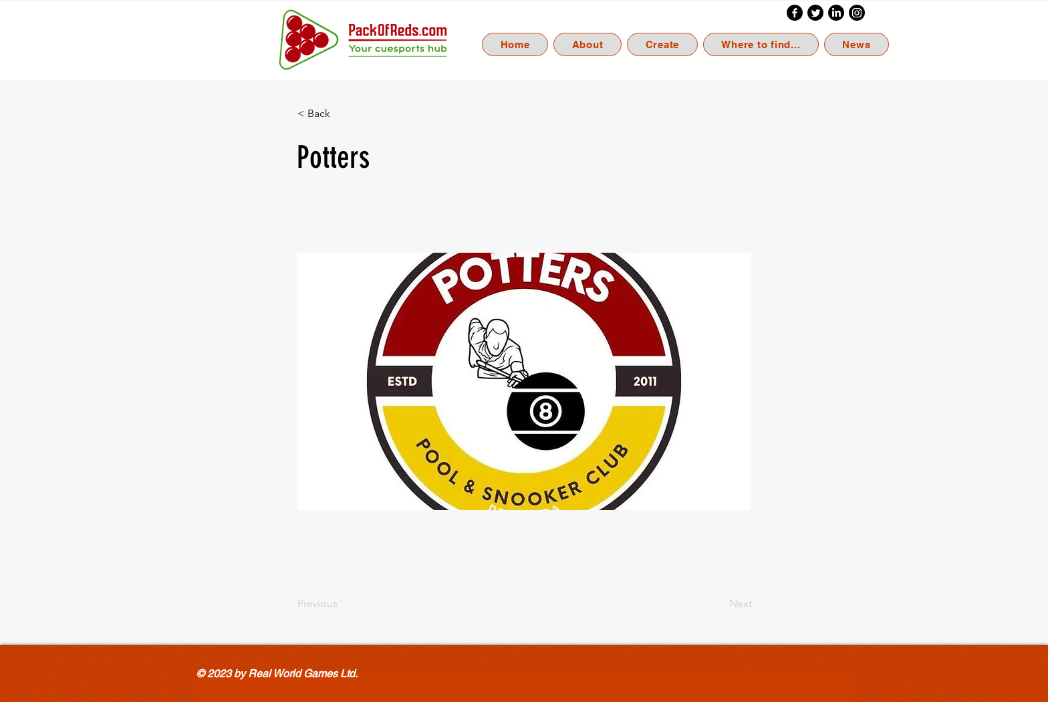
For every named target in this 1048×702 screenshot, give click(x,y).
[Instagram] (857, 13)
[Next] (718, 603)
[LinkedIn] (836, 13)
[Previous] (341, 603)
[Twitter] (815, 13)
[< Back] (341, 113)
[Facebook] (795, 13)
